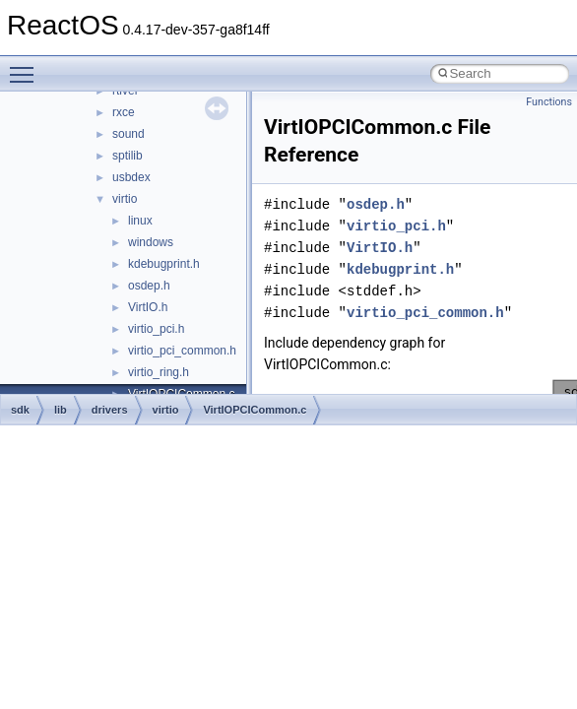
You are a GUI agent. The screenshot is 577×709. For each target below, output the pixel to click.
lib (60, 410)
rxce (123, 112)
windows (150, 242)
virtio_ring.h (158, 372)
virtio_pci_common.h (182, 350)
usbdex (131, 177)
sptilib (127, 155)
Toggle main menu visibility (26, 66)
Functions (549, 102)
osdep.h (149, 285)
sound (128, 134)
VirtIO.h (147, 307)
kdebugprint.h (164, 264)
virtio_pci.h (156, 329)
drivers (110, 410)
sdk (20, 410)
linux (140, 220)
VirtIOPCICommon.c (254, 410)
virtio (124, 199)
